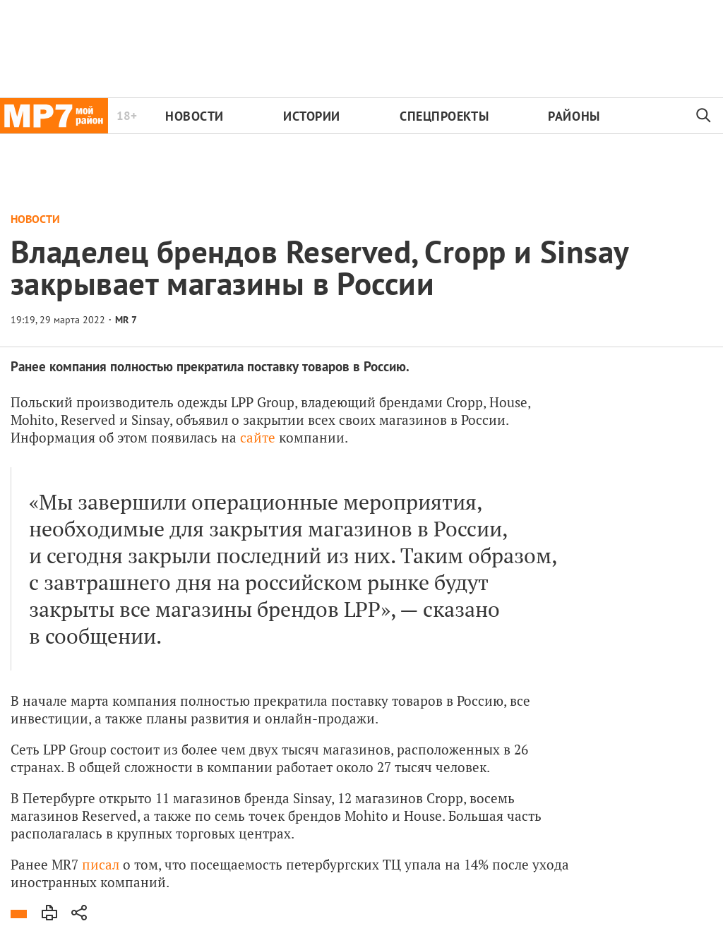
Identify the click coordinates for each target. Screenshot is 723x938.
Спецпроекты (444, 116)
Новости (194, 116)
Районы (573, 116)
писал (100, 864)
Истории (311, 116)
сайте (257, 437)
